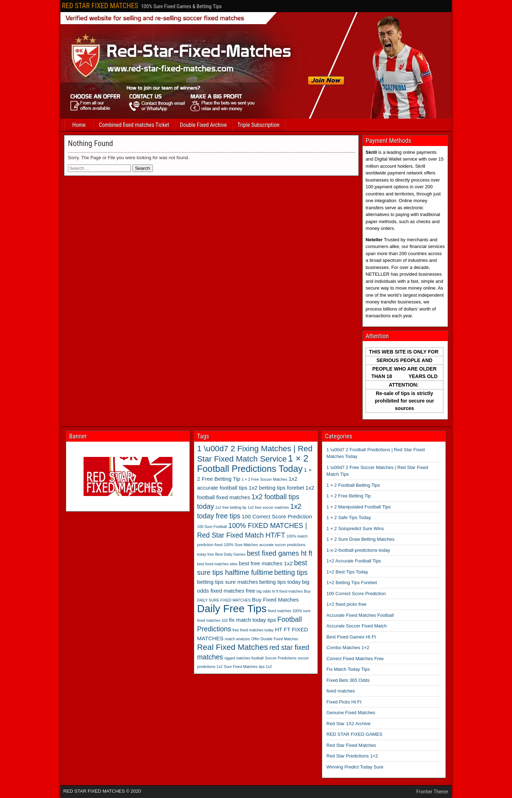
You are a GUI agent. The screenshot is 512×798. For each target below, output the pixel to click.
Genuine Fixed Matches (350, 712)
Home (79, 125)
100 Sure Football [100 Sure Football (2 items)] (212, 526)
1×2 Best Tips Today (347, 572)
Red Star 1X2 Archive (348, 723)
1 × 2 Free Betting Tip (348, 495)
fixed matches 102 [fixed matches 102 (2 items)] (212, 620)
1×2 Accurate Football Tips (353, 561)
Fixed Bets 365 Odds (347, 680)
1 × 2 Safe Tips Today (348, 517)
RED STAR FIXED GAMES (354, 734)
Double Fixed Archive (203, 125)
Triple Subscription (258, 125)
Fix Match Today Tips (348, 669)
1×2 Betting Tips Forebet (351, 582)
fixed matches (340, 691)
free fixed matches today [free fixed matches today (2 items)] (253, 630)
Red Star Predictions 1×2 (352, 756)
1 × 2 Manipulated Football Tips (358, 506)
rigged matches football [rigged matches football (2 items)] (243, 658)
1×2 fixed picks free (346, 604)
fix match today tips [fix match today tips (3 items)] (252, 620)
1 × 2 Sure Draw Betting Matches (360, 539)
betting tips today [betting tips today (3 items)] (280, 582)
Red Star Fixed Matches (351, 745)
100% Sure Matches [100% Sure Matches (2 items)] (241, 545)
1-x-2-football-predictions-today (358, 550)
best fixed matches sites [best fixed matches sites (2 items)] (217, 564)
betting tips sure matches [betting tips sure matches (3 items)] (227, 582)
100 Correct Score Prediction (356, 593)
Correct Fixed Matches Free (355, 658)
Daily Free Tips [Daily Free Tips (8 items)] (232, 608)
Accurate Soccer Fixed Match (356, 626)
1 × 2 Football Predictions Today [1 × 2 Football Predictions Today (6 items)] (252, 463)
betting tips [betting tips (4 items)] (291, 572)
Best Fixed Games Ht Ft (351, 637)
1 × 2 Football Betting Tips (353, 485)
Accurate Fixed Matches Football (360, 615)
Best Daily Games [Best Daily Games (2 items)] (230, 554)
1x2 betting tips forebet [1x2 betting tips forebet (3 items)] (276, 488)
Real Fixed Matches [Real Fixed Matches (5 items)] (232, 647)
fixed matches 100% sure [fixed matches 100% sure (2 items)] (289, 611)
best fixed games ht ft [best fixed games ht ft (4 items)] (279, 553)
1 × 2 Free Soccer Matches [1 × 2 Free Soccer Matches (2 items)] (264, 479)
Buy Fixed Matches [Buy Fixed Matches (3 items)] (275, 600)
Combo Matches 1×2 (347, 647)
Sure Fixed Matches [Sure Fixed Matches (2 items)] (241, 666)
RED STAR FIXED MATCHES (100, 5)
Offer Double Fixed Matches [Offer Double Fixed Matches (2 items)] (274, 639)
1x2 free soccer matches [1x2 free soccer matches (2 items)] (268, 507)
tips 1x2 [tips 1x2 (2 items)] (265, 666)
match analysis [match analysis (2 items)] (237, 639)
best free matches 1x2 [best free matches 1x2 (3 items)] (266, 563)
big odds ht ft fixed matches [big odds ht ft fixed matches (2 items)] (280, 591)
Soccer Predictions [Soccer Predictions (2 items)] (281, 658)
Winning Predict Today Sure (354, 767)
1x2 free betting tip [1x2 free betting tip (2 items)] (230, 507)
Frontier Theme (432, 791)
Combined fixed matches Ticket (134, 125)
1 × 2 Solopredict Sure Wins (355, 528)
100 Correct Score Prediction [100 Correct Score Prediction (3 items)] (277, 516)
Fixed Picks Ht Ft (343, 702)
